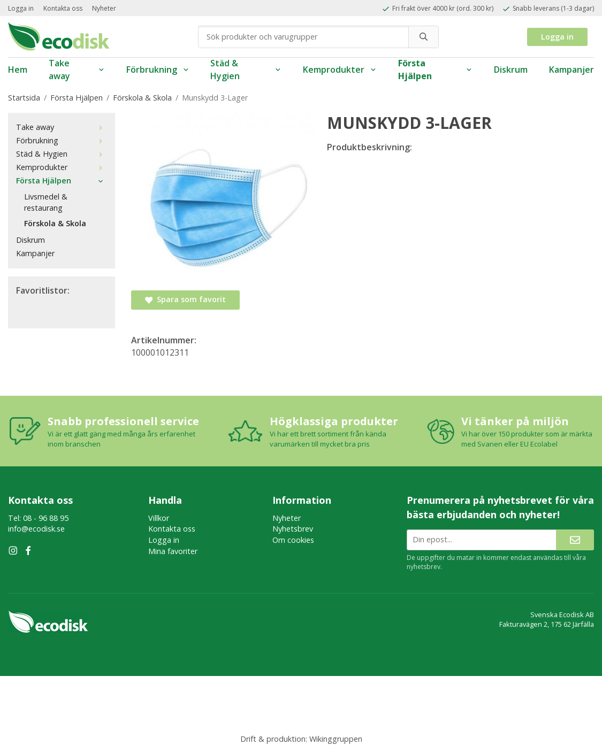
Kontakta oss (62, 8)
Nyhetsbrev (292, 529)
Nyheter (104, 8)
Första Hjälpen (435, 70)
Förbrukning (157, 69)
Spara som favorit (185, 299)
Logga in (21, 8)
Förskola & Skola (55, 223)
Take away (77, 70)
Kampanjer (571, 69)
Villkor (158, 518)
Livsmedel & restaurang (45, 202)
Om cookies (293, 540)
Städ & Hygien (245, 70)
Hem (17, 69)
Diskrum (511, 69)
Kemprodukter (340, 69)
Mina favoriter (172, 551)
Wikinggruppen (335, 739)
